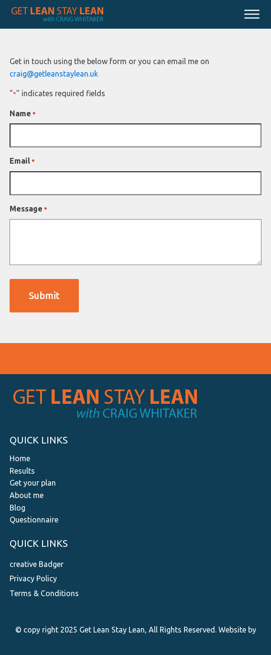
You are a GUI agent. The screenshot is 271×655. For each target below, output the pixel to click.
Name (23, 114)
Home (20, 458)
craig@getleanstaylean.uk (54, 73)
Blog (17, 507)
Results (22, 470)
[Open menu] (251, 14)
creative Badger (37, 564)
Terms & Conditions (44, 593)
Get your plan (33, 482)
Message (28, 209)
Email (22, 161)
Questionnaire (34, 519)
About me (26, 495)
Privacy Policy (33, 578)
